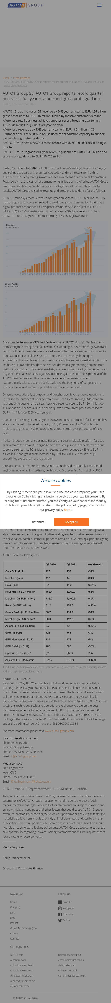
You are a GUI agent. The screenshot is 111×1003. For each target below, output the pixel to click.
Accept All (71, 522)
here (67, 510)
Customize (37, 522)
